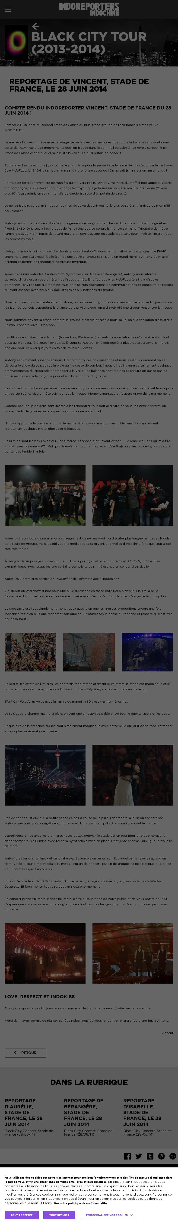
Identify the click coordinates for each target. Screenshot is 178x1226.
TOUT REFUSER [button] (59, 1215)
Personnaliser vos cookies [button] (107, 1215)
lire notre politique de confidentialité (80, 1203)
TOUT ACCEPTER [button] (22, 1215)
